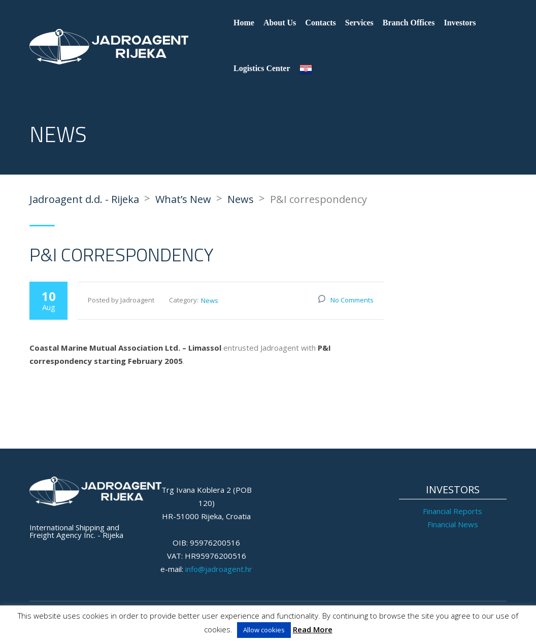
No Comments (352, 299)
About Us (279, 22)
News (209, 300)
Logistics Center (261, 68)
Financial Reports (452, 511)
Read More (312, 629)
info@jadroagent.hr (218, 569)
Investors (460, 22)
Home (243, 22)
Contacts (320, 22)
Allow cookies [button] (264, 629)
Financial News (452, 524)
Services (359, 22)
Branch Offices (409, 22)
